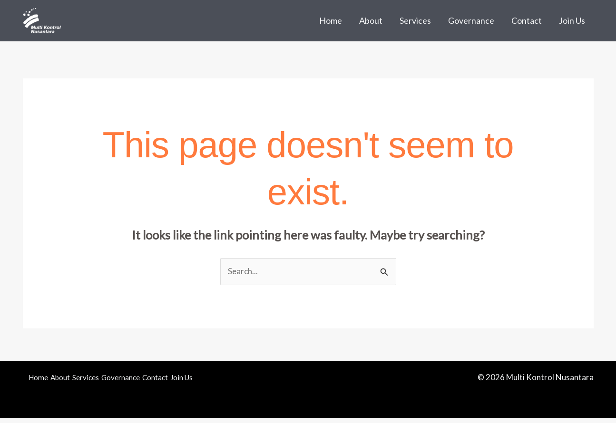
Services (415, 20)
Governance (471, 20)
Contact (526, 20)
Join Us (572, 20)
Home (330, 20)
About (370, 20)
